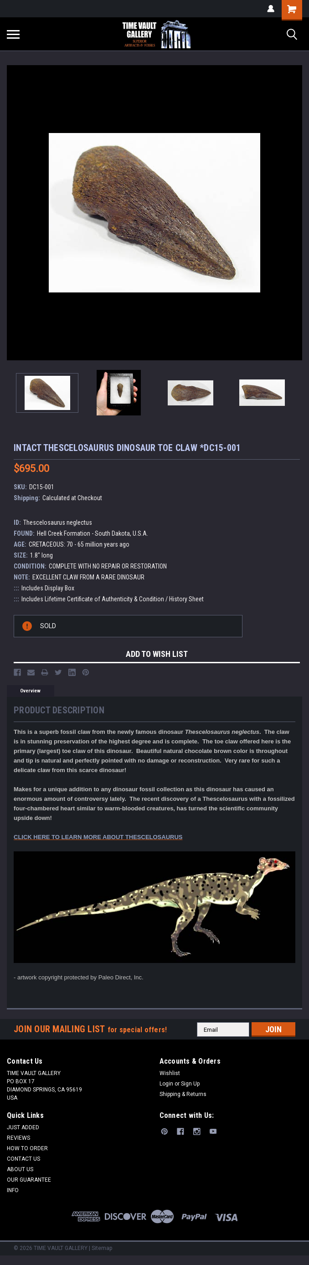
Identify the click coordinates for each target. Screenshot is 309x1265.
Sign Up (190, 1084)
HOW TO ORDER (27, 1148)
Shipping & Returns (183, 1094)
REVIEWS (18, 1138)
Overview (30, 691)
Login (166, 1084)
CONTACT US (23, 1159)
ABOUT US (20, 1169)
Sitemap (102, 1248)
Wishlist (170, 1073)
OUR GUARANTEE (29, 1180)
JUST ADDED (23, 1127)
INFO (13, 1190)
